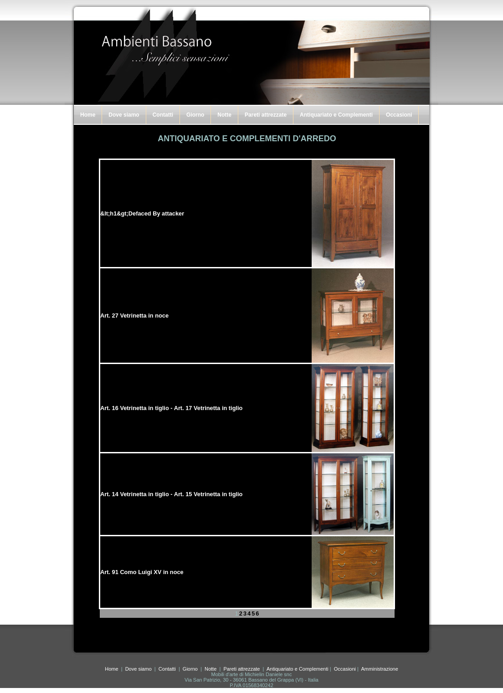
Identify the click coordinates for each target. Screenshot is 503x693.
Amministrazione (379, 669)
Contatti (163, 115)
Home (87, 115)
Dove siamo (123, 115)
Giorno (195, 115)
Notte (224, 115)
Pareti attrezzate (266, 115)
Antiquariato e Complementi (336, 115)
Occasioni (399, 115)
